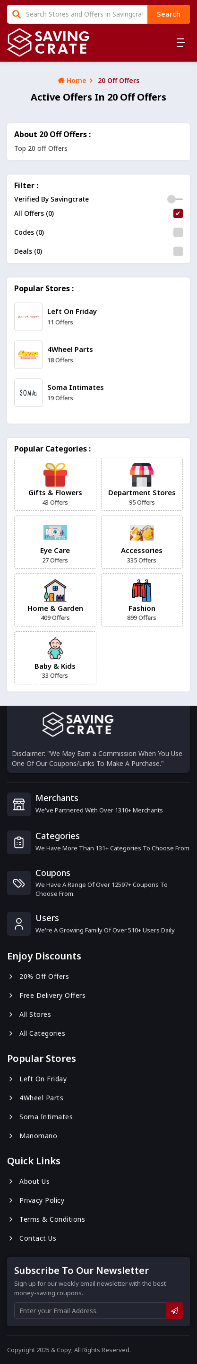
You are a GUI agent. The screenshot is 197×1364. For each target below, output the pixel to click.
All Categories (36, 1033)
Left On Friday (37, 1078)
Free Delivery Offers (46, 995)
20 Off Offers (118, 80)
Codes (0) (29, 232)
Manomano (32, 1135)
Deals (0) (28, 251)
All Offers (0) (34, 213)
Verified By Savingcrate (51, 198)
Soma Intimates (40, 1116)
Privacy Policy (35, 1200)
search (168, 13)
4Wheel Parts (35, 1097)
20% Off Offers (38, 976)
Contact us (31, 1238)
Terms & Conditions (46, 1219)
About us (28, 1181)
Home (72, 80)
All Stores (29, 1014)
